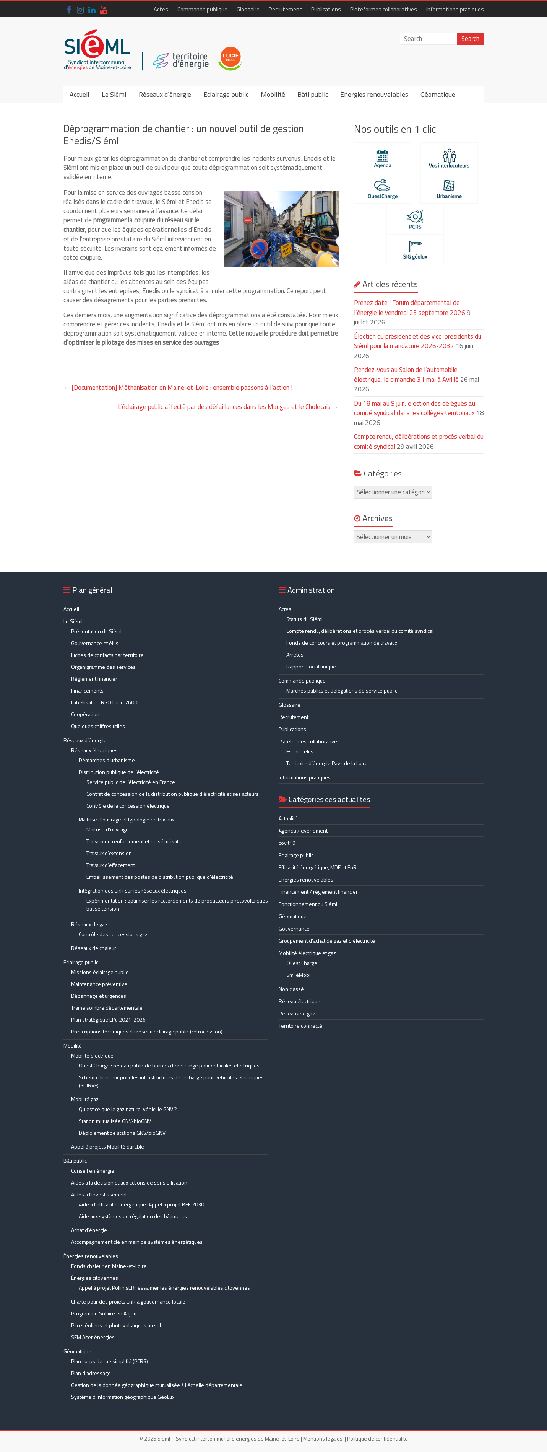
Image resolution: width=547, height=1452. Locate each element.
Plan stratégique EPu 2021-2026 (108, 1019)
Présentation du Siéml (96, 631)
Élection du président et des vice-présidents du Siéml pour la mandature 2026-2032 (417, 341)
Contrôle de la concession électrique (128, 806)
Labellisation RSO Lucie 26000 (105, 702)
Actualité (288, 818)
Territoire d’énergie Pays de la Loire (327, 763)
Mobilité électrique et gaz (307, 953)
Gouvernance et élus (94, 643)
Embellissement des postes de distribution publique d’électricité (159, 877)
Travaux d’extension (109, 853)
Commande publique (202, 9)
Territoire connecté (300, 1026)
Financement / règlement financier (318, 892)
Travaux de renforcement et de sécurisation (136, 841)
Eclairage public (225, 94)
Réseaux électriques (94, 750)
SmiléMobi (298, 975)
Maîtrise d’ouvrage (107, 829)
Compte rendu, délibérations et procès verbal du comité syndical (359, 631)
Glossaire (248, 9)
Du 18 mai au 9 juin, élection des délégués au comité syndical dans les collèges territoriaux (414, 408)
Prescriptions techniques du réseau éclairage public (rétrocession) (146, 1031)
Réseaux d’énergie (165, 94)
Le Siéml (114, 94)
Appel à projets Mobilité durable (107, 1146)
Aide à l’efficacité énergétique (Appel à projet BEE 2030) (142, 1204)
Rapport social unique (311, 666)
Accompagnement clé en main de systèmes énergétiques (137, 1242)
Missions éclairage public (99, 972)
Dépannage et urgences (98, 996)
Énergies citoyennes (94, 1278)
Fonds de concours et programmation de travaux (341, 643)
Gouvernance (294, 928)
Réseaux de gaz (89, 924)
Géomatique (437, 94)
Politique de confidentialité (377, 1438)
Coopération (85, 714)
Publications (326, 9)
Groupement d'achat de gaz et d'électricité (327, 941)
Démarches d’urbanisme (107, 760)
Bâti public (312, 94)
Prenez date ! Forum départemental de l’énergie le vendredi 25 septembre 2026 (409, 308)
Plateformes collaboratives (383, 9)
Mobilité (273, 94)
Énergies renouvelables (374, 94)
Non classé (291, 989)
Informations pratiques (455, 9)
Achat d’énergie (89, 1230)
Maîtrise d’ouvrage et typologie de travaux (126, 819)
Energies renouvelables (306, 879)
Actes (161, 9)
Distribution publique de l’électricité (119, 772)
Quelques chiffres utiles (98, 726)
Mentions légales (322, 1438)
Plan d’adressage (91, 1373)
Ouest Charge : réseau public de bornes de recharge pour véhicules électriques (169, 1065)
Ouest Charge (301, 963)
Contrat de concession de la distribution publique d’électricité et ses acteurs (172, 794)
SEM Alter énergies (93, 1337)
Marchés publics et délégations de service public (341, 690)
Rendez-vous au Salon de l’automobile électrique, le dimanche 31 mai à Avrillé (406, 375)
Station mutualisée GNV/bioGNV (115, 1121)
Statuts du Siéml (304, 619)
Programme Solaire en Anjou (103, 1313)
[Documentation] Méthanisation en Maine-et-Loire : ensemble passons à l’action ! (177, 388)
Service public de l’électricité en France (130, 782)
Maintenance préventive (99, 984)
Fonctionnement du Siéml (308, 904)
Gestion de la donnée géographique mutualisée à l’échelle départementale (156, 1385)
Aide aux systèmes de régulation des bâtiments (133, 1216)
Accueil (79, 94)
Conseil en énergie (92, 1171)
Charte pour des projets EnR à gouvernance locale (128, 1301)
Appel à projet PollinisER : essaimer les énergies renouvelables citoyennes (165, 1288)
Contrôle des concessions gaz (113, 934)
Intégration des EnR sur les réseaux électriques (133, 891)
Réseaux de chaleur (93, 948)
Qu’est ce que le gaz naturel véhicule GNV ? (128, 1109)
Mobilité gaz (85, 1099)
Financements (87, 690)
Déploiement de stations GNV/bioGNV (122, 1133)
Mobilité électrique (92, 1055)
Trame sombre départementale (107, 1008)
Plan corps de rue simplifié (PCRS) (109, 1361)
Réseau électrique (299, 1001)
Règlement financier (94, 679)
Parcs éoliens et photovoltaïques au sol (116, 1325)
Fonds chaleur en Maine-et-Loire (109, 1266)
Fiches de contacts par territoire (107, 655)
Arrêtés (295, 654)
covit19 (287, 843)
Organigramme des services (103, 667)
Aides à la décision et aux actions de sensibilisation (129, 1182)
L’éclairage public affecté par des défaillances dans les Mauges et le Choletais (228, 407)
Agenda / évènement (303, 830)
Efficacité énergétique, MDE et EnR (318, 867)
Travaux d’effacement (110, 865)
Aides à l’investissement (99, 1194)
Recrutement (285, 9)
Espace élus (299, 751)
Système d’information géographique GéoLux (122, 1397)
